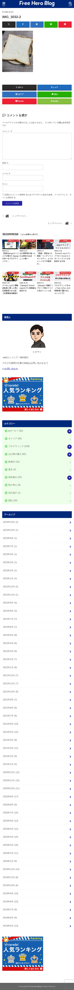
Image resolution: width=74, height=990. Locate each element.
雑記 (12, 500)
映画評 (14, 461)
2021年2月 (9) (10, 756)
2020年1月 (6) (10, 861)
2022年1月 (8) (10, 667)
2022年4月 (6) (10, 643)
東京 (12, 469)
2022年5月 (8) (10, 635)
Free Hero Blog (35, 986)
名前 (5, 163)
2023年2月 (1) (10, 570)
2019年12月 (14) (11, 869)
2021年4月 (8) (10, 740)
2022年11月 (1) (10, 594)
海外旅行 (15, 477)
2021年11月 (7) (10, 683)
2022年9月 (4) (10, 602)
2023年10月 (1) (10, 530)
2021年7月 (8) (10, 715)
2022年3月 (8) (10, 651)
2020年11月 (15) (11, 780)
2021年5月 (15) (10, 732)
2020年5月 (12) (10, 828)
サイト (5, 184)
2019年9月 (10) (10, 893)
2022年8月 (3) (10, 611)
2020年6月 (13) (10, 820)
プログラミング (19, 446)
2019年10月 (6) (10, 885)
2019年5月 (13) (10, 925)
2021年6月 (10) (10, 724)
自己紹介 (14, 492)
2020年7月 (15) (10, 812)
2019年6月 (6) (10, 917)
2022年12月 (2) (10, 586)
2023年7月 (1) (10, 546)
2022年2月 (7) (10, 659)
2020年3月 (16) (10, 845)
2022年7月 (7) (10, 619)
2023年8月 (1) (10, 538)
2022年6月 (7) (10, 627)
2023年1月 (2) (10, 578)
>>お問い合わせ (10, 368)
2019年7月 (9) (10, 909)
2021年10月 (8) (10, 691)
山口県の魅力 (17, 454)
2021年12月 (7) (10, 675)
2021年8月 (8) (10, 707)
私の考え (14, 485)
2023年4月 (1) (10, 554)
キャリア (15, 438)
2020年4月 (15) (10, 837)
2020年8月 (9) (10, 804)
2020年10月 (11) (11, 788)
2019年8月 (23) (10, 901)
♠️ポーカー (15, 430)
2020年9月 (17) (10, 796)
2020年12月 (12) (11, 772)
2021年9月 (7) (10, 699)
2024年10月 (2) (10, 522)
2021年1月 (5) (10, 764)
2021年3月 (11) (10, 748)
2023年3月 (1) (10, 562)
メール (6, 173)
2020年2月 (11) (10, 853)
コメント (7, 131)
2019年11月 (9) (10, 877)
